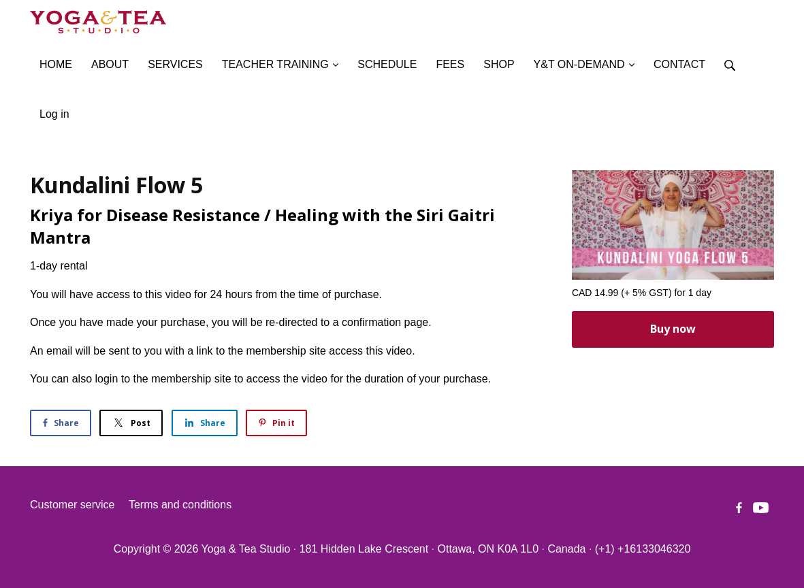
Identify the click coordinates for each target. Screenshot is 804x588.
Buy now (673, 328)
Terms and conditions (180, 504)
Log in (54, 114)
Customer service (72, 504)
